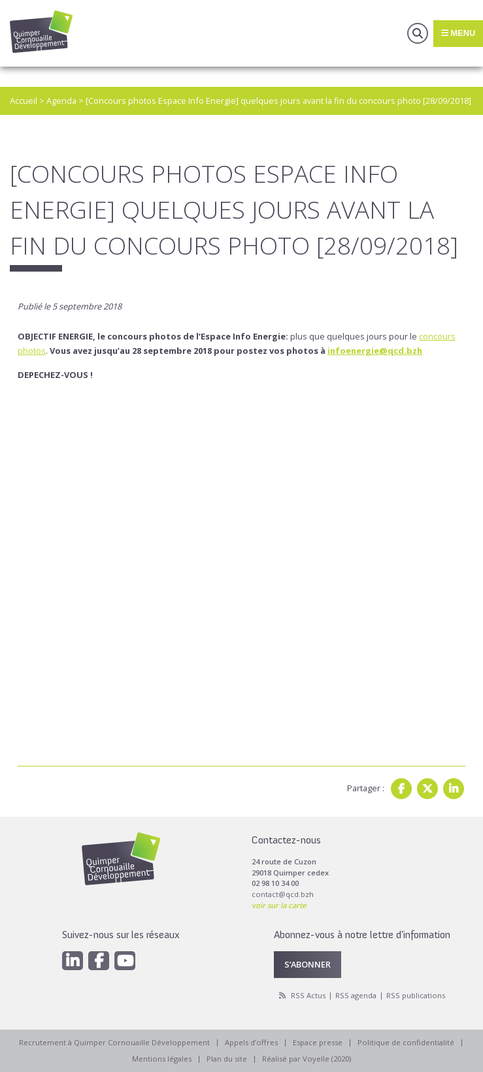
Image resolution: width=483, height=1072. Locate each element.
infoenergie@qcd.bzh (374, 350)
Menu (458, 33)
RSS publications (415, 995)
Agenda (61, 100)
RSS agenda (355, 995)
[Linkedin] (72, 960)
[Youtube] (124, 960)
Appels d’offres (251, 1042)
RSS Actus (308, 995)
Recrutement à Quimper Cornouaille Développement (114, 1042)
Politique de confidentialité (406, 1042)
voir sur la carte (279, 905)
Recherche (417, 33)
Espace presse (317, 1042)
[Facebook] (98, 960)
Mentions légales (162, 1059)
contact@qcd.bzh (283, 894)
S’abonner (307, 964)
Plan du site (227, 1059)
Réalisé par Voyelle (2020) (306, 1059)
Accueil (23, 100)
